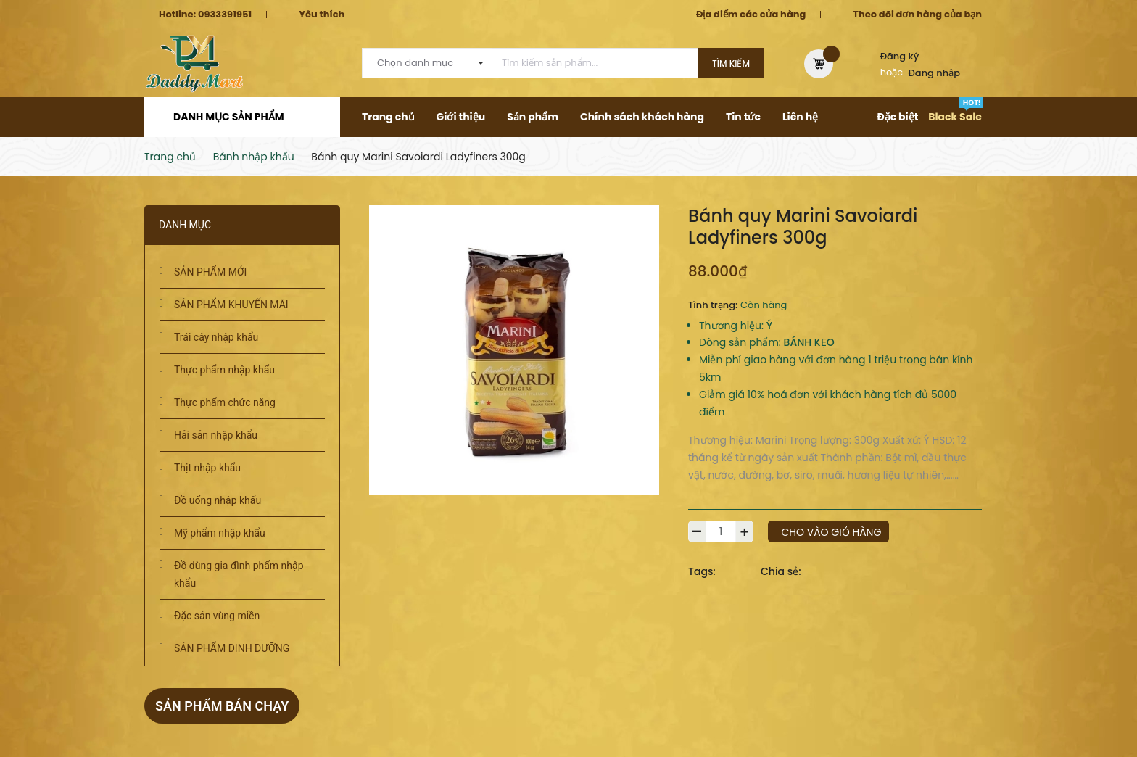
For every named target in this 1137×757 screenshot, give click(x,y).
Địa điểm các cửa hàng (751, 14)
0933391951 (225, 14)
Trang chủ (388, 116)
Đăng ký (899, 56)
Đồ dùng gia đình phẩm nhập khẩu (239, 574)
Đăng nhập (935, 73)
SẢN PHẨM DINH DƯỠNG (231, 648)
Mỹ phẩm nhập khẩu (219, 533)
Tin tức (743, 116)
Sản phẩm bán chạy (222, 705)
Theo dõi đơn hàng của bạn (917, 14)
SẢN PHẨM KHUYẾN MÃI (231, 304)
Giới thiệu (461, 116)
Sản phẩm (532, 116)
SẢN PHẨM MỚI (210, 272)
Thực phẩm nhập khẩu (224, 370)
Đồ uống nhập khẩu (217, 500)
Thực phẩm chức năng (225, 402)
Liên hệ (800, 116)
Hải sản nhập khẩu (215, 435)
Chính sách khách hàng (642, 116)
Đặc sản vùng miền (217, 615)
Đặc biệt (897, 116)
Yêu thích (321, 14)
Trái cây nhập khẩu (216, 337)
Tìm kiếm (731, 63)
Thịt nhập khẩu (207, 467)
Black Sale (955, 116)
